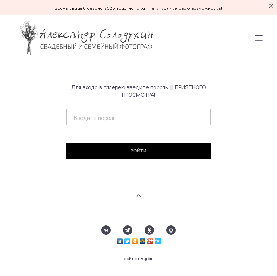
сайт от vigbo (138, 259)
